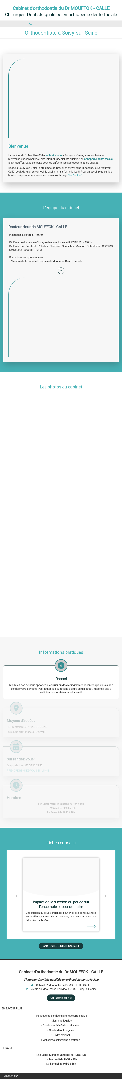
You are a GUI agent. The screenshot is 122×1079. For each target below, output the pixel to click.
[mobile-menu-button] (91, 24)
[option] (61, 894)
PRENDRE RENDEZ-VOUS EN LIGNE (28, 770)
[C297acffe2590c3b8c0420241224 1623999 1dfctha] (61, 877)
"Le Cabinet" (75, 175)
